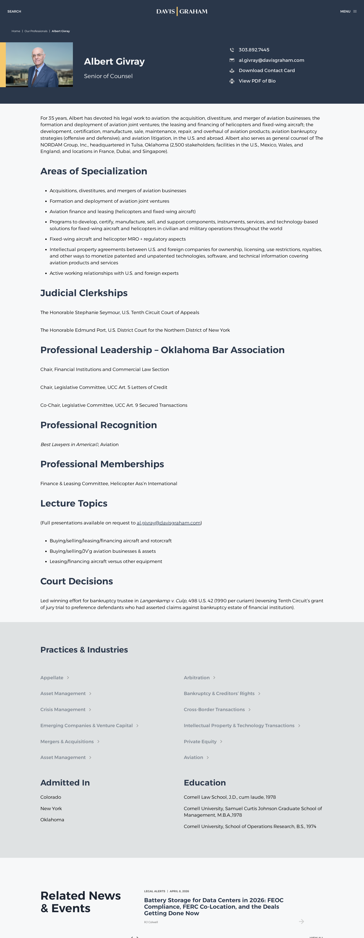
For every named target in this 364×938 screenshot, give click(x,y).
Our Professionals (36, 31)
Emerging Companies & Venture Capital (86, 731)
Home (16, 31)
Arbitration (197, 683)
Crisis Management (62, 715)
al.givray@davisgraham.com (169, 523)
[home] (181, 11)
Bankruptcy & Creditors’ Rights (219, 699)
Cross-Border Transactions (214, 715)
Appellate (51, 683)
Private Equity (200, 747)
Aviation (193, 763)
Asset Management (63, 699)
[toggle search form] (14, 11)
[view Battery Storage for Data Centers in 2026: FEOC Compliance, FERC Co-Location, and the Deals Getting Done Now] (225, 906)
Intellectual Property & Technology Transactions (239, 731)
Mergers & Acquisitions (67, 747)
